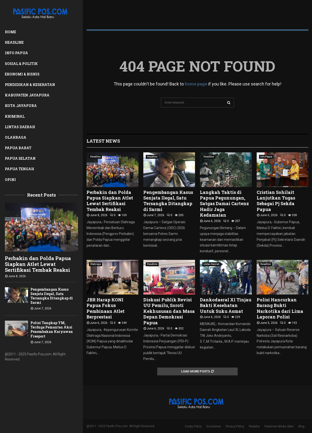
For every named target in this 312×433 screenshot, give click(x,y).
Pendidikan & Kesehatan (30, 84)
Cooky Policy (193, 426)
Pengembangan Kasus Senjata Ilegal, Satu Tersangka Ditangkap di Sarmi (51, 296)
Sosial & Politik (21, 63)
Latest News (103, 141)
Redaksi (254, 426)
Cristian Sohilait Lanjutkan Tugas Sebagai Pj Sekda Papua (276, 200)
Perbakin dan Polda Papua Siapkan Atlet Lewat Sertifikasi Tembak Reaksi (38, 264)
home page (196, 83)
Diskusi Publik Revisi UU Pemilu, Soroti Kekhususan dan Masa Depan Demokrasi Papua (169, 311)
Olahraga (15, 137)
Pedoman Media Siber (279, 426)
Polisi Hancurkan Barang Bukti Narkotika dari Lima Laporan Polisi (280, 308)
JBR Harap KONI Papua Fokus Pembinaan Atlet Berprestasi (106, 308)
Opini (10, 179)
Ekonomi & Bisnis (22, 74)
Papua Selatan (20, 158)
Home (10, 32)
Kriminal (15, 116)
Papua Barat (18, 148)
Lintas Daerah (20, 127)
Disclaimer (213, 426)
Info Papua (16, 53)
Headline (14, 42)
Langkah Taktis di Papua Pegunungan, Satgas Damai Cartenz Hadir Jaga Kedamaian (224, 203)
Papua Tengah (19, 169)
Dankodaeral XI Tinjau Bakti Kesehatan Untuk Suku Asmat (225, 305)
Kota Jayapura (21, 105)
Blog (301, 426)
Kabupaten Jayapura (27, 95)
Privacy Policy (235, 426)
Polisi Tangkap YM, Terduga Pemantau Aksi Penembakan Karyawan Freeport (51, 329)
